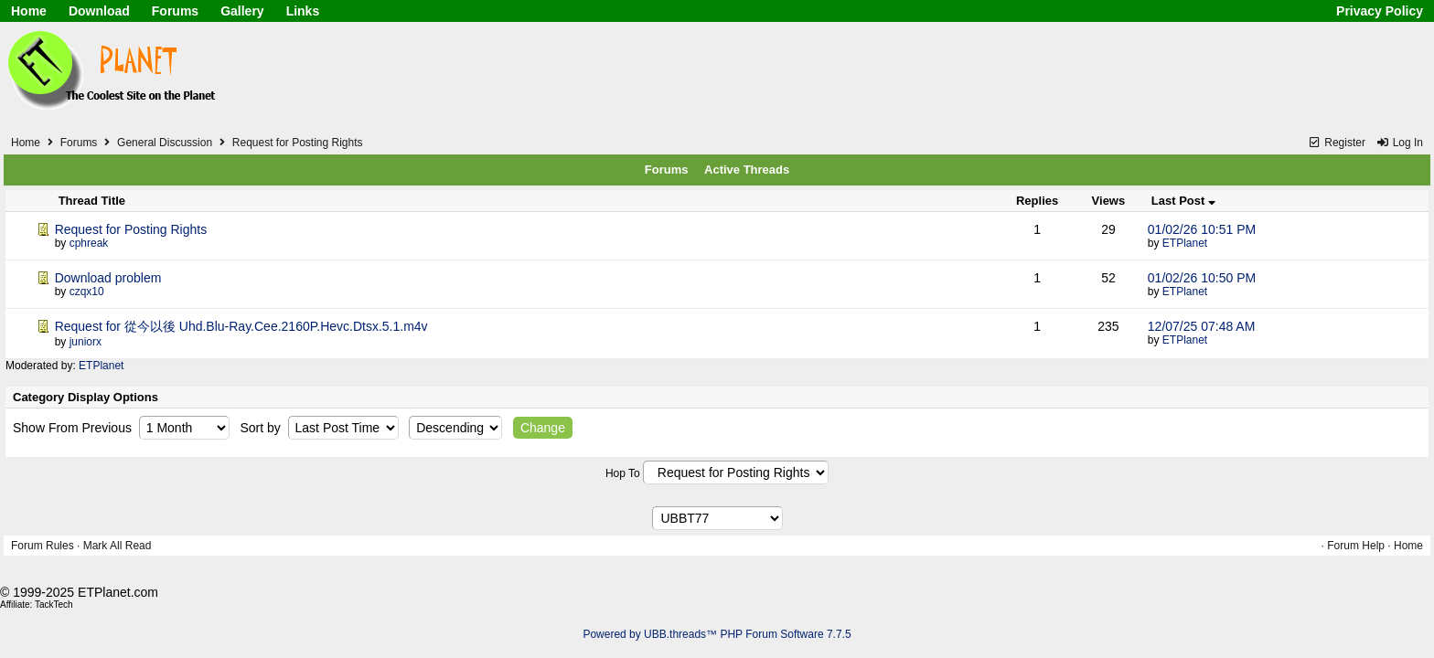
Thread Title (92, 200)
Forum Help (1356, 545)
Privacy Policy (1379, 11)
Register (1336, 142)
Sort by (262, 427)
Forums (175, 11)
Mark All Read (117, 545)
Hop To (622, 473)
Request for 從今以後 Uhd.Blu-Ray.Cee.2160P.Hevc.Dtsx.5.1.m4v (241, 326)
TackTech (54, 605)
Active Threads (746, 169)
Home (29, 11)
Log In (1399, 142)
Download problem (108, 278)
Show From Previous (74, 427)
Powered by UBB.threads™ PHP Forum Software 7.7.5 (717, 634)
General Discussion (164, 142)
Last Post (1183, 200)
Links (303, 11)
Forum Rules (42, 545)
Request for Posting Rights (297, 142)
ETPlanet (1184, 243)
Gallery (241, 11)
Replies (1037, 200)
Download (99, 11)
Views (1109, 200)
